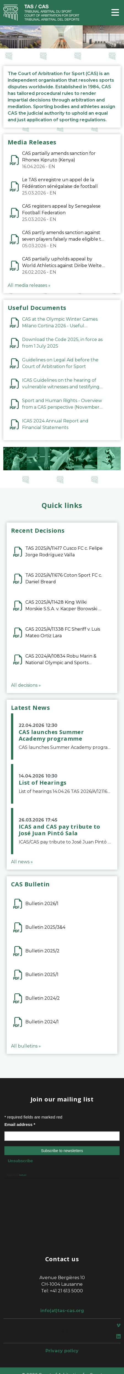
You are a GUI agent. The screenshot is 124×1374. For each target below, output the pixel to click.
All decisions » (26, 685)
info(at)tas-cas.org (62, 1310)
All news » (22, 861)
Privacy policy (62, 1350)
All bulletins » (26, 1046)
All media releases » (29, 285)
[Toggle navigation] (115, 13)
